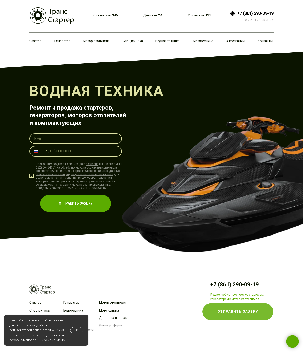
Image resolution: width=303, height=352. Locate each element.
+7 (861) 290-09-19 (255, 13)
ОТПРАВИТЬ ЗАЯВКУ (76, 203)
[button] (237, 304)
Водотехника (73, 310)
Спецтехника (133, 41)
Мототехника (203, 41)
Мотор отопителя (96, 41)
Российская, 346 (105, 15)
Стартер (35, 41)
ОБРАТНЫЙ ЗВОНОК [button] (259, 19)
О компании (235, 41)
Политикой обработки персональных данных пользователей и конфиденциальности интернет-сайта (78, 172)
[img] (52, 15)
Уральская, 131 (199, 15)
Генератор (62, 41)
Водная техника (167, 41)
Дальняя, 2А (152, 15)
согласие (92, 164)
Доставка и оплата (113, 318)
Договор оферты (110, 325)
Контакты (265, 41)
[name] (75, 138)
